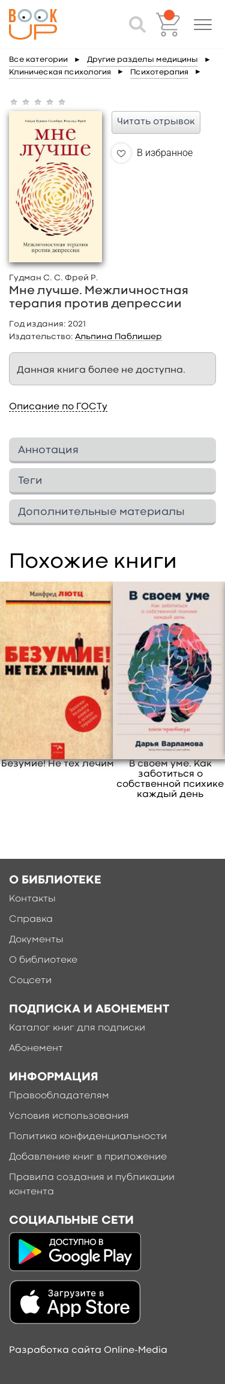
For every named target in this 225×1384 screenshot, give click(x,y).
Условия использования (69, 1116)
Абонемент (36, 1048)
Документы (36, 940)
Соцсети (30, 980)
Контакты (32, 899)
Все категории (38, 59)
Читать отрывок (156, 122)
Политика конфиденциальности (88, 1137)
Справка (31, 919)
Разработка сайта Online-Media (88, 1350)
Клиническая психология (60, 72)
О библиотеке (43, 960)
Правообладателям (59, 1096)
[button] (203, 24)
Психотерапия (159, 72)
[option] (57, 675)
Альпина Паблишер (118, 336)
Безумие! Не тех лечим (57, 764)
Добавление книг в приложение (88, 1157)
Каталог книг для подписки (77, 1028)
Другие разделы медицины (142, 59)
